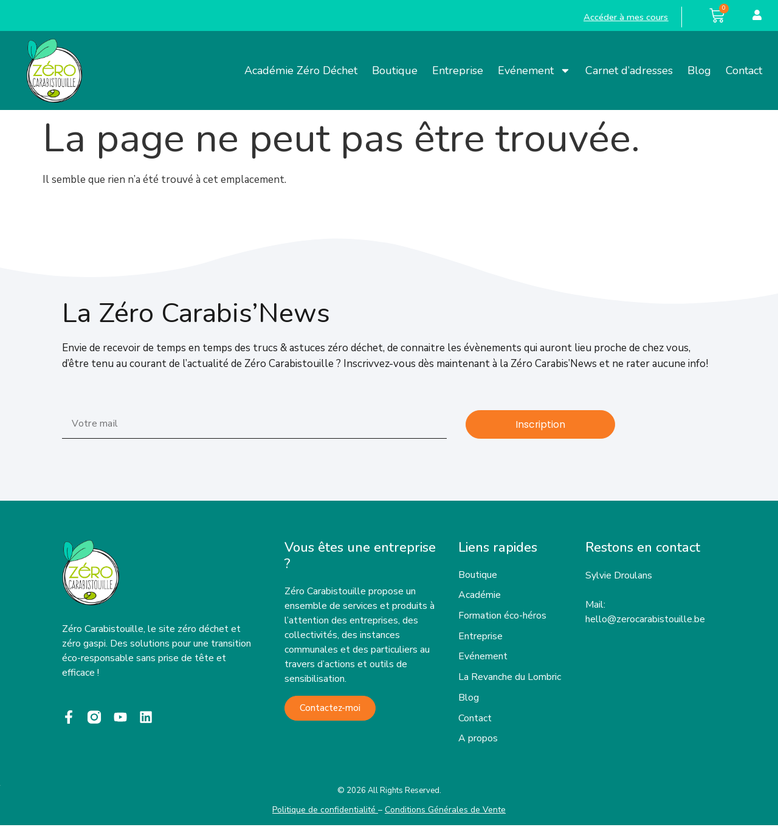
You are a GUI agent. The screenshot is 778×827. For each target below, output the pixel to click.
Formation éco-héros (502, 616)
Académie (479, 596)
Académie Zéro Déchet (300, 70)
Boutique (395, 70)
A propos (478, 740)
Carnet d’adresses (629, 70)
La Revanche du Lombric (509, 678)
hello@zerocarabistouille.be (645, 619)
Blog (699, 70)
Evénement (534, 70)
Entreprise (457, 70)
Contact (744, 70)
